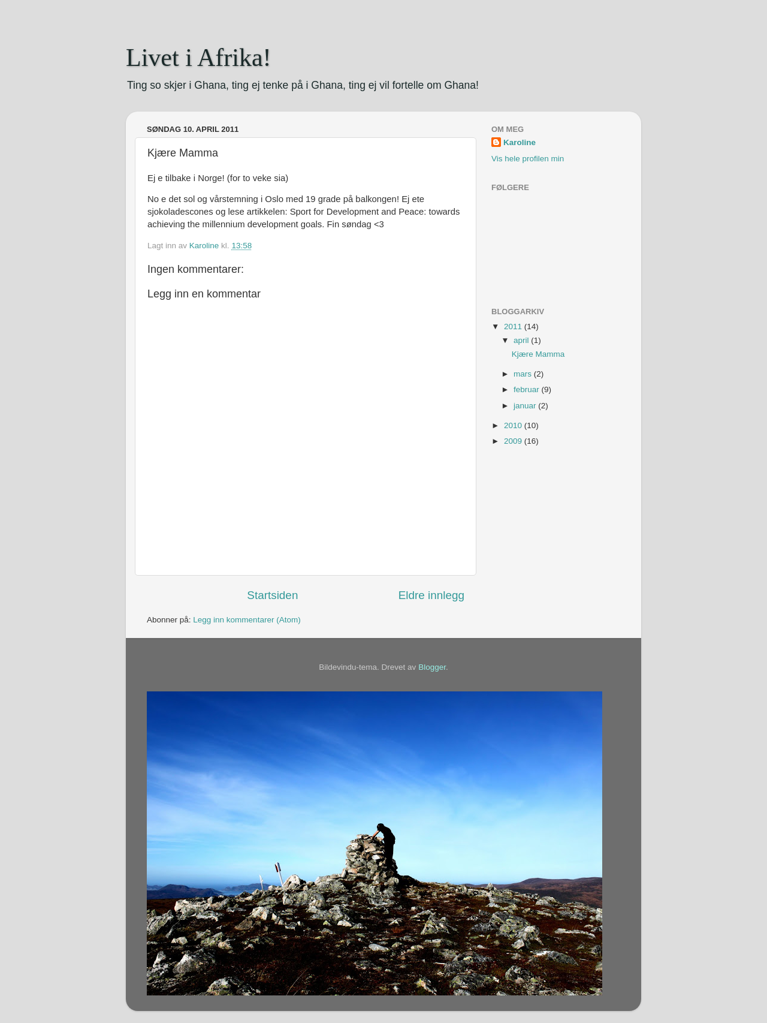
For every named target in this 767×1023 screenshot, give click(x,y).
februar (528, 389)
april (522, 340)
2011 (514, 326)
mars (524, 373)
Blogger (432, 667)
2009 (514, 441)
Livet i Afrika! (198, 57)
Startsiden (272, 595)
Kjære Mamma (538, 354)
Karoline (519, 142)
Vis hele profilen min (527, 158)
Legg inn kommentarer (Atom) (246, 619)
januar (526, 405)
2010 (514, 425)
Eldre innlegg (431, 595)
